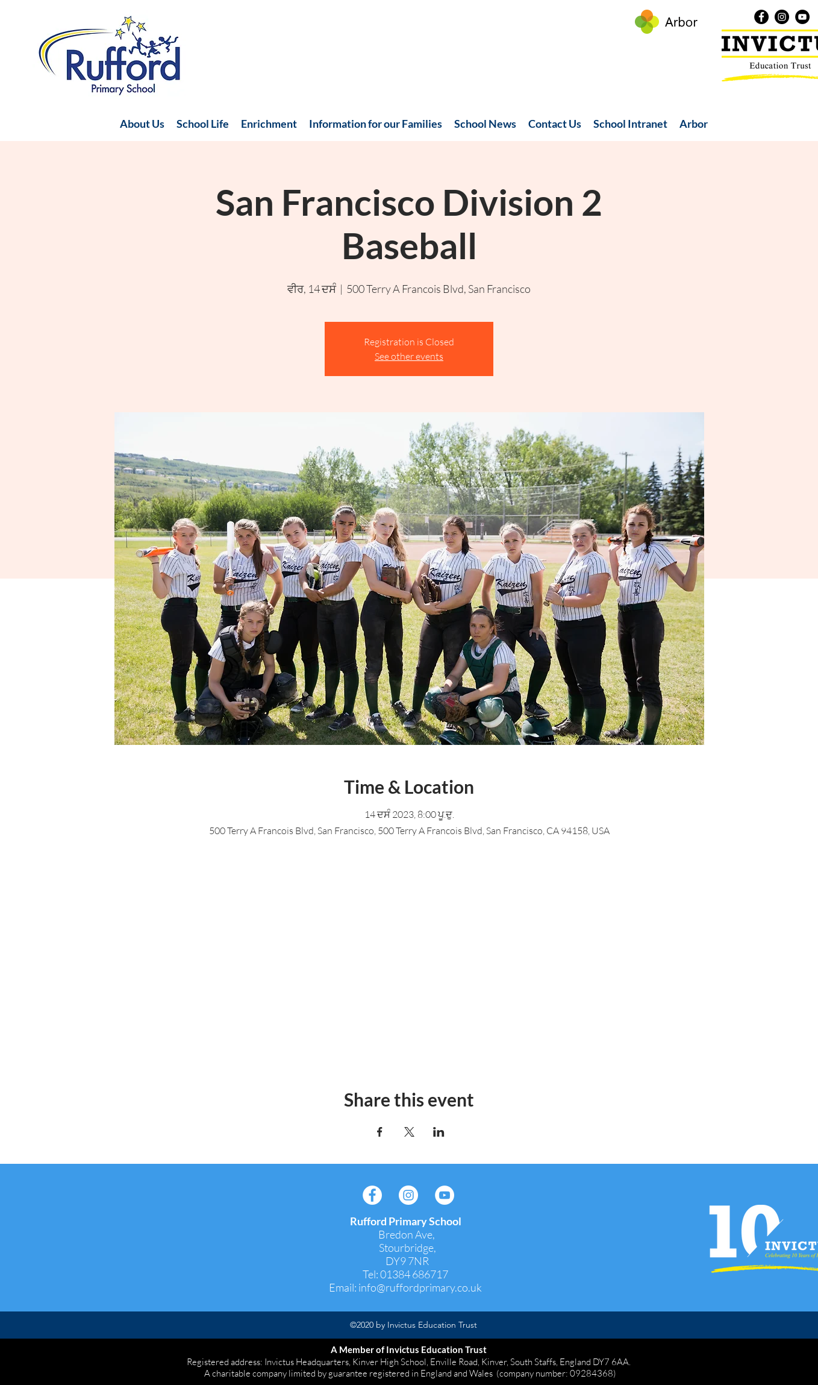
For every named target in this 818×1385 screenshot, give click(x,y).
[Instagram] (782, 17)
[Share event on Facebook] (380, 1132)
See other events (409, 356)
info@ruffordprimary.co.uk (420, 1287)
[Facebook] (761, 17)
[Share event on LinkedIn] (439, 1132)
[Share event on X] (409, 1132)
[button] (142, 124)
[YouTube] (802, 17)
